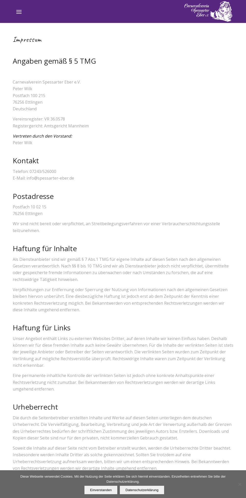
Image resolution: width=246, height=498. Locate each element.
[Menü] (19, 11)
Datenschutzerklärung (141, 490)
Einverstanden (101, 490)
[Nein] (239, 484)
